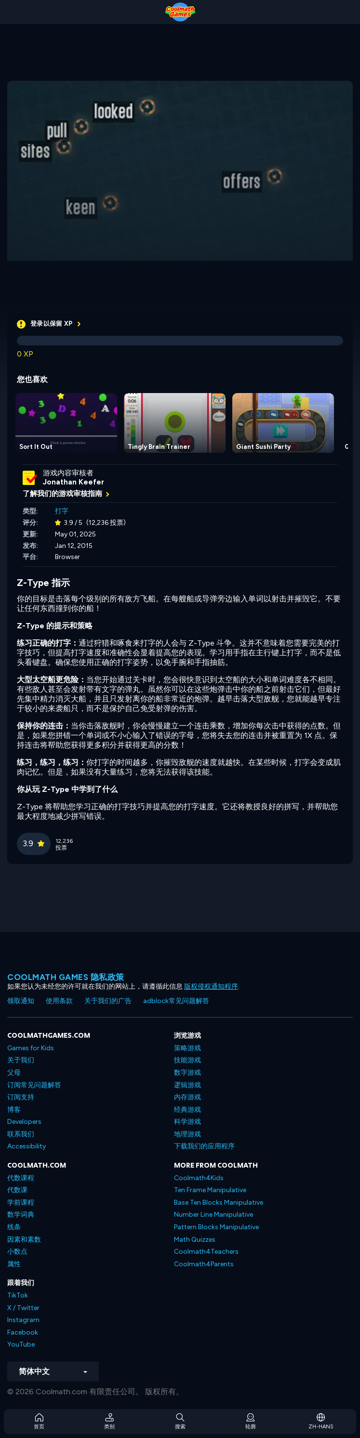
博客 (14, 1110)
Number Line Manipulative (213, 1214)
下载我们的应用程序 (204, 1146)
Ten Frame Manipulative (210, 1190)
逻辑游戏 (187, 1085)
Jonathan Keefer (73, 482)
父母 (14, 1073)
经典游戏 (187, 1110)
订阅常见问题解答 (34, 1085)
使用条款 (59, 1001)
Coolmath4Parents (204, 1264)
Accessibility (26, 1146)
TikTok (17, 1295)
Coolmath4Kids (199, 1178)
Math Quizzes (194, 1239)
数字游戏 (187, 1073)
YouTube (21, 1344)
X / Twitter (23, 1308)
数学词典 (20, 1214)
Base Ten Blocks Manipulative (218, 1202)
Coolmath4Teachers (206, 1251)
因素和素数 (24, 1239)
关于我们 (20, 1060)
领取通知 (20, 1001)
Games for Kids (30, 1048)
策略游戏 (187, 1048)
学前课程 (20, 1202)
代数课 (17, 1190)
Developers (24, 1122)
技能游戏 (187, 1060)
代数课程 (20, 1178)
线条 (14, 1227)
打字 (61, 511)
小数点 (17, 1251)
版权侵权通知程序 (211, 986)
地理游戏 (187, 1134)
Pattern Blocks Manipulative (216, 1227)
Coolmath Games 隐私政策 (65, 977)
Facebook (22, 1332)
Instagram (23, 1320)
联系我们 (20, 1134)
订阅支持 (20, 1097)
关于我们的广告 (108, 1001)
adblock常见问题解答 (176, 1001)
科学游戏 (187, 1122)
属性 (14, 1264)
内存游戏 (187, 1097)
